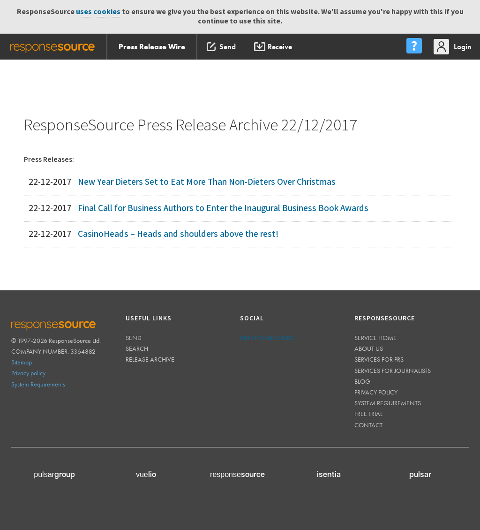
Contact (368, 425)
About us (368, 348)
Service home (375, 337)
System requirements (387, 403)
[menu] (414, 47)
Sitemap (21, 362)
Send (134, 337)
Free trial (368, 413)
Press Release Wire (152, 47)
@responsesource (269, 337)
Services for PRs (379, 359)
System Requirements (38, 384)
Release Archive (150, 359)
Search (137, 348)
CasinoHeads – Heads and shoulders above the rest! (178, 234)
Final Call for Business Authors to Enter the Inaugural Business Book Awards (223, 208)
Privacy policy (28, 373)
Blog (362, 381)
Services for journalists (392, 370)
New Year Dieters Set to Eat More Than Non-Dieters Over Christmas (207, 182)
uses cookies (98, 12)
